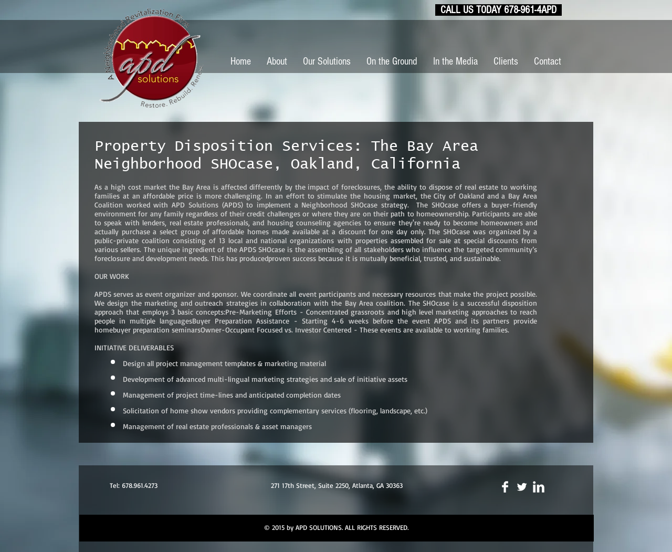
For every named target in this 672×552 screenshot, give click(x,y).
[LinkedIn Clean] (538, 487)
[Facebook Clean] (505, 487)
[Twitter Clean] (522, 487)
